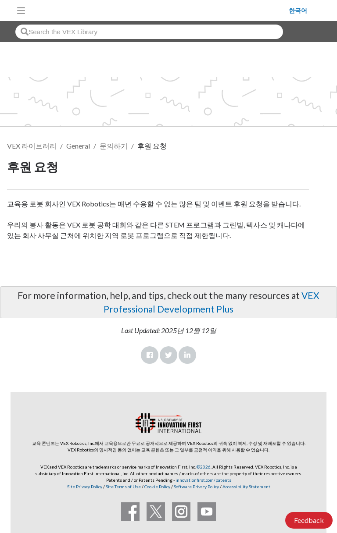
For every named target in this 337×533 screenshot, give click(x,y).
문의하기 (114, 146)
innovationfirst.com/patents (203, 480)
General (78, 146)
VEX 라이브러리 (32, 146)
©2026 (204, 466)
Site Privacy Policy (84, 486)
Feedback (309, 520)
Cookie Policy (157, 486)
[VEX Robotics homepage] (159, 10)
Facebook (149, 355)
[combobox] (149, 32)
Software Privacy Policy (196, 486)
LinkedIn (187, 355)
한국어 (298, 10)
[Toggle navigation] (21, 11)
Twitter (168, 355)
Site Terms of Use (123, 486)
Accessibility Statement (246, 486)
